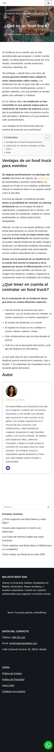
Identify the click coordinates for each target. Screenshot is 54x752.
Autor (8, 152)
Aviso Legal (8, 685)
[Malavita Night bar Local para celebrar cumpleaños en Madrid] (4, 3)
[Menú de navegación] (48, 3)
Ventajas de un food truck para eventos (24, 142)
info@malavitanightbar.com (23, 643)
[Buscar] (23, 507)
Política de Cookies (12, 673)
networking (43, 178)
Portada (7, 13)
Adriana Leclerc (15, 34)
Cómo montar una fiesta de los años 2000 (23, 554)
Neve (10, 612)
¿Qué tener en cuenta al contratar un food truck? (25, 147)
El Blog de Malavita (22, 13)
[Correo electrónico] (8, 468)
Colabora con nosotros (13, 691)
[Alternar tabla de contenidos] (45, 137)
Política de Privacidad (13, 679)
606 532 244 (18, 637)
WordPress (40, 612)
